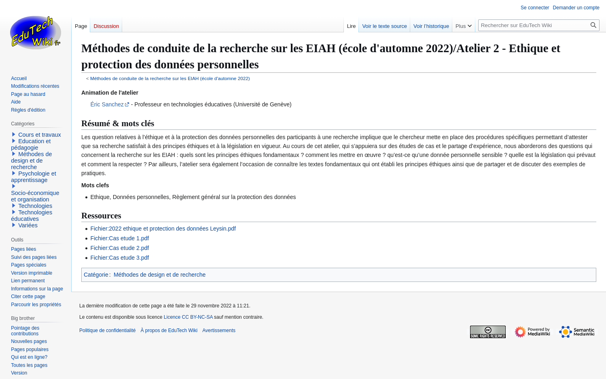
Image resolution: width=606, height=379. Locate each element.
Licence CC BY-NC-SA (188, 317)
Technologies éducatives (31, 215)
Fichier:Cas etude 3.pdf (119, 257)
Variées (28, 225)
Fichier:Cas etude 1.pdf (119, 238)
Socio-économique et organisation (35, 196)
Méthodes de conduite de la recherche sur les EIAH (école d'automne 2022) (170, 78)
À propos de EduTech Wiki (168, 330)
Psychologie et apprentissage (33, 176)
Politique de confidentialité (107, 330)
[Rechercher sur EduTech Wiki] (539, 25)
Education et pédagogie (31, 144)
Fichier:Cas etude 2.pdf (119, 248)
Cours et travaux (39, 134)
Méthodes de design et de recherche (160, 274)
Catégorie (96, 274)
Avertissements (218, 330)
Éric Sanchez (106, 104)
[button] (14, 134)
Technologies (35, 206)
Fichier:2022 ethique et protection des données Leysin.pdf (163, 228)
